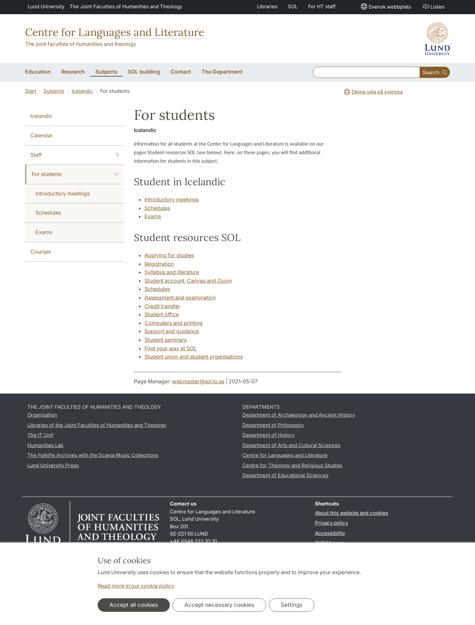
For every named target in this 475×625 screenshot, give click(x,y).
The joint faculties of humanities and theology (80, 44)
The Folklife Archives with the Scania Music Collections (92, 455)
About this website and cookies (351, 513)
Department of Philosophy (273, 425)
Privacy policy (331, 523)
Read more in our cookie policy (136, 585)
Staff (74, 155)
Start (30, 91)
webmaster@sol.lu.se (198, 381)
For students (75, 174)
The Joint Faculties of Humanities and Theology (126, 6)
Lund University (46, 6)
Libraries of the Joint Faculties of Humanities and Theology (96, 425)
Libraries (267, 6)
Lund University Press (53, 465)
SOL (293, 6)
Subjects (54, 91)
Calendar (41, 135)
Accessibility (330, 533)
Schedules (48, 212)
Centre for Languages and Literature (114, 32)
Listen (433, 6)
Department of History (268, 435)
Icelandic (82, 91)
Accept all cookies (134, 605)
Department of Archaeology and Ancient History (298, 415)
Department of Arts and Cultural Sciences (291, 445)
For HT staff (322, 6)
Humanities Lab (45, 445)
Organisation (42, 415)
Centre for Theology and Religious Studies (292, 465)
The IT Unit (40, 435)
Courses (40, 251)
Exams (44, 232)
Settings (291, 605)
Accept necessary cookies (219, 605)
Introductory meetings (63, 193)
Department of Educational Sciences (285, 475)
